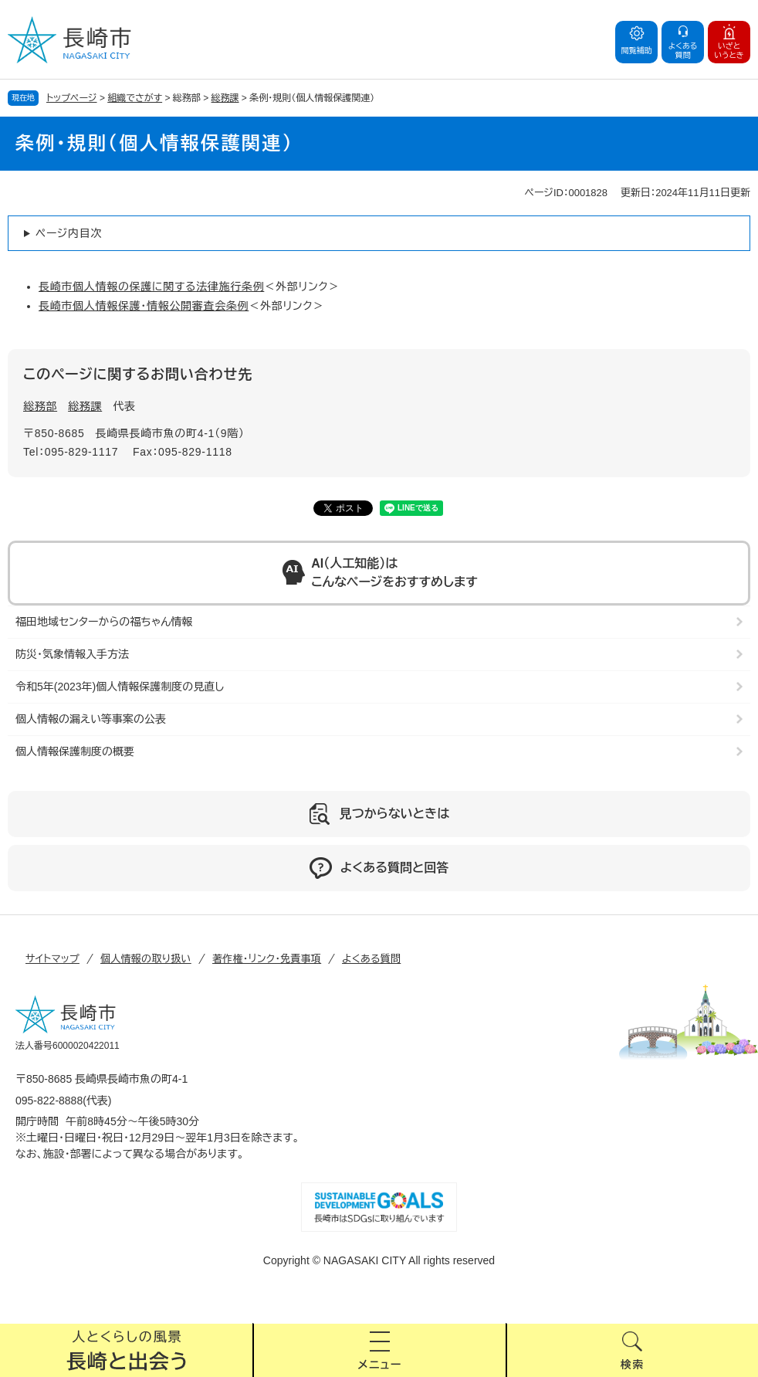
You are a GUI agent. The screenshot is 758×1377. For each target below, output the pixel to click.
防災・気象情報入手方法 (72, 654)
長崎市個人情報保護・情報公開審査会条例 (144, 306)
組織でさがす (134, 98)
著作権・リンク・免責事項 (266, 959)
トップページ (71, 98)
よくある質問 (371, 959)
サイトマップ (52, 959)
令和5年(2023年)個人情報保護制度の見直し (119, 686)
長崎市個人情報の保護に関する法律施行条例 (151, 286)
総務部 (40, 406)
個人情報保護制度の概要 (74, 751)
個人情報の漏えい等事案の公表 (90, 719)
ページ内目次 (69, 233)
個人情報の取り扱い (145, 959)
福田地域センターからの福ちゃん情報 (103, 622)
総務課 (225, 98)
